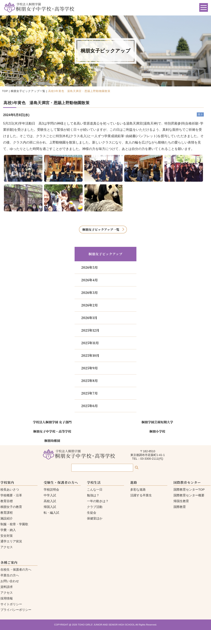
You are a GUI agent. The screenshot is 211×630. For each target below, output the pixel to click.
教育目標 (6, 501)
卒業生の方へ (9, 575)
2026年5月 (89, 267)
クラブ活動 (94, 507)
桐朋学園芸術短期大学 (157, 422)
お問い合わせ (9, 581)
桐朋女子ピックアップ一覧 (28, 91)
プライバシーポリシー (15, 609)
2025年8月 (89, 380)
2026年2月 (89, 305)
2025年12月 (90, 330)
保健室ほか (94, 518)
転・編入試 (51, 512)
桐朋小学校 (157, 431)
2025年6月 (89, 405)
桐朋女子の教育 (11, 507)
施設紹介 (6, 518)
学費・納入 (8, 530)
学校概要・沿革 (11, 495)
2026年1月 (89, 317)
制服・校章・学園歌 (14, 524)
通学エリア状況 (11, 541)
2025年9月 (89, 368)
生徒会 (91, 512)
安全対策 (6, 535)
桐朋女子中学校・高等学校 (52, 431)
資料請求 (6, 587)
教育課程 (6, 512)
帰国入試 (50, 507)
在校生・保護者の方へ (15, 569)
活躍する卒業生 (141, 495)
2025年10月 (90, 355)
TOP (5, 91)
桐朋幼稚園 (52, 440)
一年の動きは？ (98, 501)
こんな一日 (94, 489)
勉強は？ (93, 495)
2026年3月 (89, 292)
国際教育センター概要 (188, 495)
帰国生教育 (181, 501)
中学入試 (50, 495)
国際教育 (179, 507)
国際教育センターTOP (189, 489)
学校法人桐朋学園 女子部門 (52, 422)
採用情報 (6, 598)
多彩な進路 (138, 489)
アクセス (6, 547)
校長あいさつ (9, 489)
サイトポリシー (11, 604)
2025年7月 (89, 393)
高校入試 (50, 501)
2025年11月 (90, 342)
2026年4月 (89, 280)
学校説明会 (51, 489)
